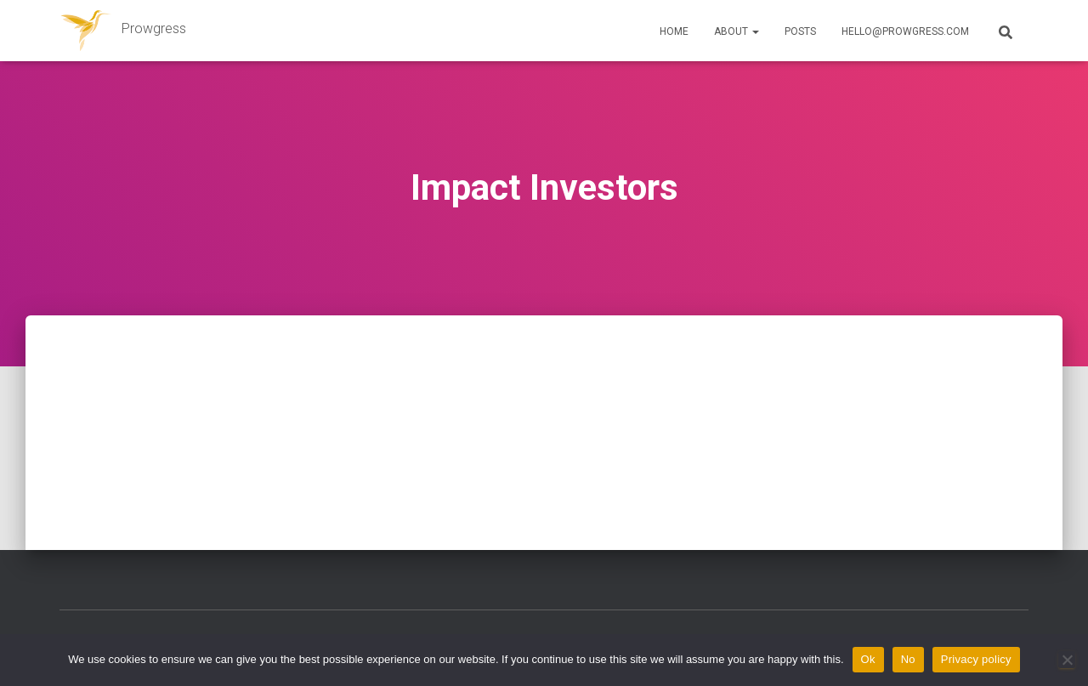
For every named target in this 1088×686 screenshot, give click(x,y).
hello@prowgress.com (905, 31)
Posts (800, 31)
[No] (1066, 659)
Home (674, 31)
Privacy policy (976, 659)
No (908, 659)
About (736, 31)
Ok (868, 659)
